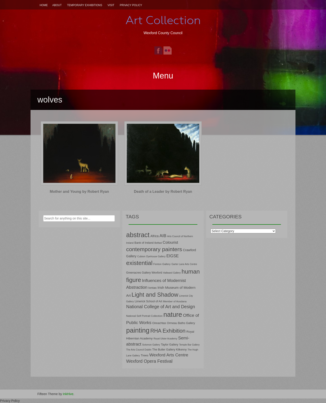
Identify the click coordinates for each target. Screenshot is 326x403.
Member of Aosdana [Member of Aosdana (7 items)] (175, 301)
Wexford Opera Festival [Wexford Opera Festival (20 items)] (149, 361)
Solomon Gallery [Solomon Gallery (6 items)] (151, 344)
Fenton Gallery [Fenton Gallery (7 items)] (161, 263)
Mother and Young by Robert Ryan (79, 191)
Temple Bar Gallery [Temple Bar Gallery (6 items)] (189, 344)
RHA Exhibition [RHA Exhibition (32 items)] (167, 331)
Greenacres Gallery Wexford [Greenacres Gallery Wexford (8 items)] (144, 272)
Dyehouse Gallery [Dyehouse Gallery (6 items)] (155, 256)
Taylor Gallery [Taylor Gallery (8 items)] (169, 344)
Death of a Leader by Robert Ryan (163, 191)
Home (44, 5)
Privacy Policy (131, 5)
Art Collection (163, 20)
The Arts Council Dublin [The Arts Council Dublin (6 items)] (138, 349)
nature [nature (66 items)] (172, 314)
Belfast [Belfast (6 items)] (158, 242)
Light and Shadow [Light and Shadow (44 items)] (155, 294)
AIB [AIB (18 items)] (162, 235)
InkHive (68, 394)
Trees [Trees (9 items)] (145, 355)
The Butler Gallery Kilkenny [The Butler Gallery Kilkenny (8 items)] (169, 349)
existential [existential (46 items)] (139, 263)
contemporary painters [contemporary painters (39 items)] (154, 249)
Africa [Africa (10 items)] (154, 236)
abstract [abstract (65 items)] (137, 234)
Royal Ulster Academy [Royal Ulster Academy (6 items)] (165, 338)
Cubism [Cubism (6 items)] (141, 256)
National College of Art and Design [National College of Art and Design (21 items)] (160, 306)
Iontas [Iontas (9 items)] (152, 287)
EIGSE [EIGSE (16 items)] (172, 256)
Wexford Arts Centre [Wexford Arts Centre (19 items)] (168, 355)
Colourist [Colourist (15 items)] (170, 242)
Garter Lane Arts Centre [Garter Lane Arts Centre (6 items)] (184, 264)
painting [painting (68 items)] (137, 330)
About (57, 5)
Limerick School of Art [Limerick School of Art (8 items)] (148, 301)
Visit (111, 5)
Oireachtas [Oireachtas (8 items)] (159, 323)
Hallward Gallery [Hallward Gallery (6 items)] (172, 272)
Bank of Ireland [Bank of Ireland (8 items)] (143, 242)
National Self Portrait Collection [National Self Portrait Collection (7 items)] (144, 315)
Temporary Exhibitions (84, 5)
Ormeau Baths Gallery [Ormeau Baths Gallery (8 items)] (181, 323)
